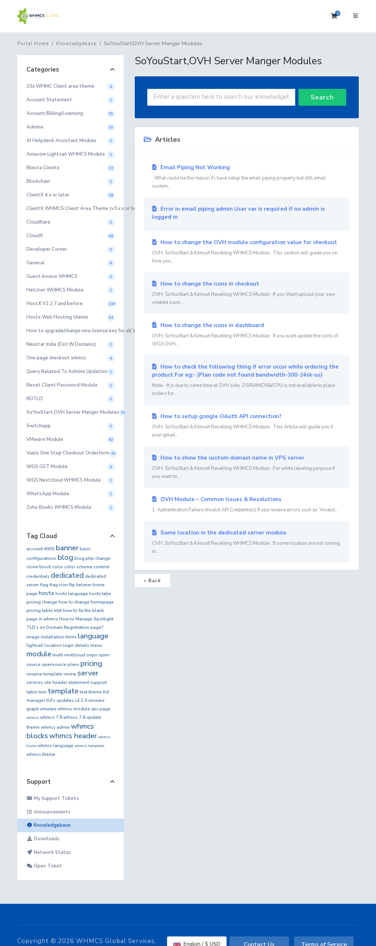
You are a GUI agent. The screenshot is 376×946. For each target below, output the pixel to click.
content (101, 567)
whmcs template (89, 746)
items (71, 637)
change (103, 558)
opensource (53, 664)
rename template (44, 674)
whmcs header (73, 736)
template (63, 691)
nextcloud (74, 655)
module (38, 654)
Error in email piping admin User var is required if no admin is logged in (238, 213)
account (34, 549)
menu (96, 645)
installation (52, 637)
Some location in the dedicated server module (246, 542)
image (33, 637)
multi (58, 655)
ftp (72, 585)
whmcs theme (40, 754)
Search (322, 97)
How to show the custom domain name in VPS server (246, 467)
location (53, 645)
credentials (38, 576)
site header (55, 682)
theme (95, 692)
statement (78, 682)
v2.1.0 (81, 700)
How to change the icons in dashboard (246, 335)
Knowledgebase (76, 43)
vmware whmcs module (65, 709)
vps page (101, 709)
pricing (91, 663)
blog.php (84, 558)
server (87, 673)
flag (44, 585)
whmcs (32, 717)
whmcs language (55, 746)
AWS (49, 549)
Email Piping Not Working (246, 177)
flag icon (59, 585)
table (31, 692)
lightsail (34, 645)
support (98, 682)
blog (65, 557)
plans (73, 664)
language (93, 636)
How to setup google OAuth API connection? (246, 426)
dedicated (67, 575)
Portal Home (33, 43)
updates (65, 700)
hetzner (83, 585)
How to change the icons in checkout (246, 293)
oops (91, 655)
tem (43, 692)
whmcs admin (55, 727)
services (34, 682)
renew (70, 674)
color (57, 567)
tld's (50, 700)
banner (67, 548)
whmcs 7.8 (51, 717)
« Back (152, 580)
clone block (38, 567)
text (83, 692)
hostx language (71, 594)
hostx (46, 593)
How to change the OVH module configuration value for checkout (246, 252)
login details (76, 645)
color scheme (78, 567)
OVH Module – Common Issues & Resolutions (246, 505)
